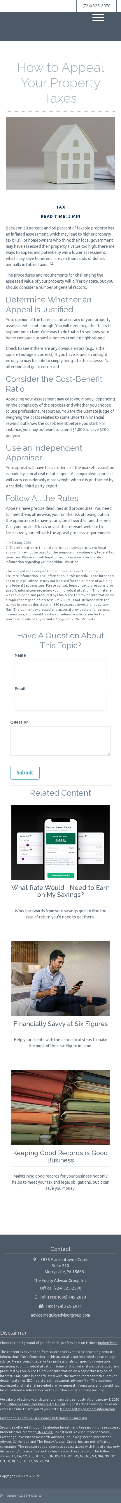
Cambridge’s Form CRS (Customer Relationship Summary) (43, 1418)
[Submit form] (25, 773)
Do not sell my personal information (87, 1409)
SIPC (50, 1431)
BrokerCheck (108, 1342)
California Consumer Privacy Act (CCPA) (35, 1404)
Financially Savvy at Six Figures (60, 1023)
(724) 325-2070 (97, 5)
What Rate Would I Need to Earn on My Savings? (60, 891)
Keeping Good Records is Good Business (61, 1156)
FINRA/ (41, 1431)
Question (19, 722)
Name (20, 655)
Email (20, 688)
